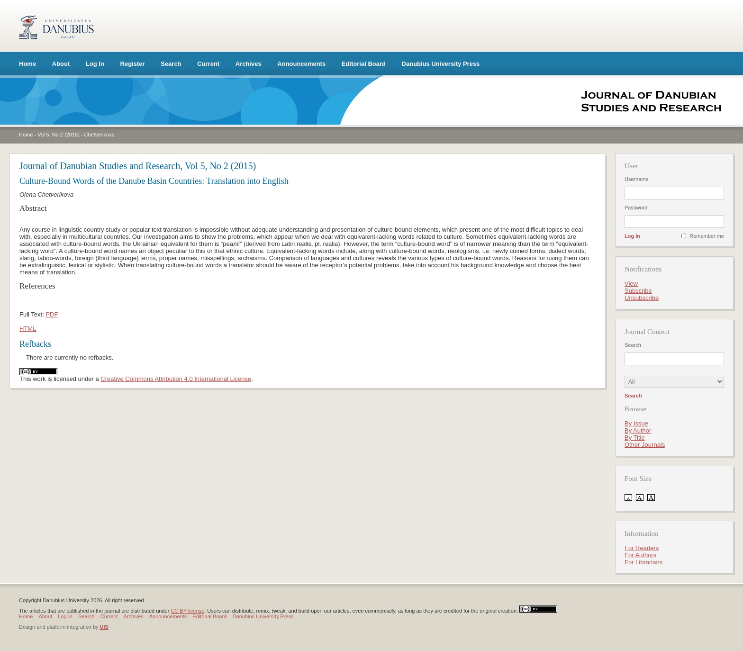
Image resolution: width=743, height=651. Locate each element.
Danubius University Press (441, 63)
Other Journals (645, 444)
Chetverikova (99, 134)
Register (132, 63)
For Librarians (643, 562)
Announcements (301, 63)
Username (637, 179)
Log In (95, 63)
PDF (51, 314)
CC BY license (187, 611)
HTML (27, 328)
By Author (638, 430)
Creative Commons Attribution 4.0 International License (175, 378)
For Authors (640, 555)
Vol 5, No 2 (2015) (58, 134)
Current (208, 63)
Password (636, 207)
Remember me (706, 236)
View (631, 283)
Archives (249, 63)
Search (171, 63)
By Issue (636, 423)
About (61, 63)
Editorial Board (364, 63)
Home (27, 63)
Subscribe (638, 290)
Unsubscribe (642, 297)
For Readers (642, 548)
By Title (635, 437)
